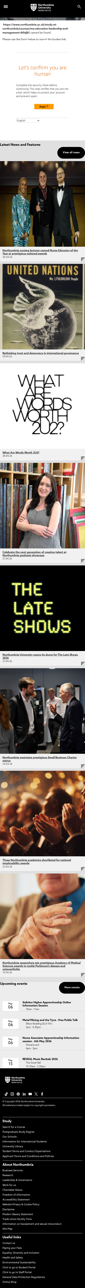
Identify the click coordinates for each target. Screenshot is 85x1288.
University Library (12, 1146)
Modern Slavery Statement (17, 1214)
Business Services (12, 1170)
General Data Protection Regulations (23, 1277)
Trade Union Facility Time (17, 1219)
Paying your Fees (12, 1248)
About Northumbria (17, 1165)
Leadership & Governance (17, 1180)
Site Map (7, 1229)
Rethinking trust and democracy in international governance (40, 353)
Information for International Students (24, 1142)
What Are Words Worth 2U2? (20, 453)
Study (7, 1121)
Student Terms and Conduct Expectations (26, 1151)
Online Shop (9, 1282)
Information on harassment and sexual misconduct (31, 1224)
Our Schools (9, 1137)
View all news (71, 152)
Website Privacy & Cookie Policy (20, 1204)
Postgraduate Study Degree (18, 1132)
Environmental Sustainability (19, 1262)
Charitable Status (12, 1190)
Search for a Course (13, 1127)
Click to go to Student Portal (18, 1267)
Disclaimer (8, 1209)
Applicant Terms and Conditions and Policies (28, 1156)
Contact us (8, 1243)
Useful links (11, 1237)
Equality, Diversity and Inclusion (20, 1253)
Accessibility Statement (16, 1200)
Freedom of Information (16, 1195)
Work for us (9, 1185)
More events (72, 987)
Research (7, 1175)
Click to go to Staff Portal (17, 1272)
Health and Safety (12, 1258)
